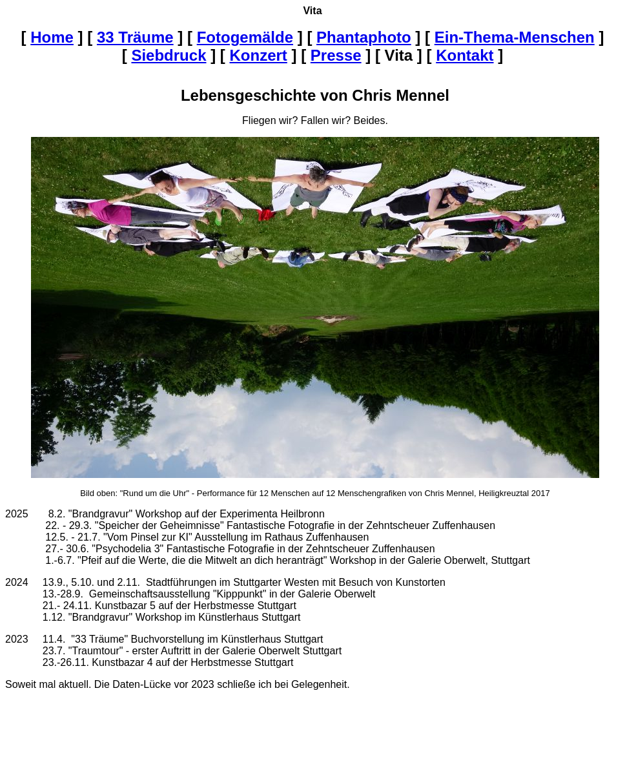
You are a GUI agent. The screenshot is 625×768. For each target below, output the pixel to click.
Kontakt (464, 55)
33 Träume (135, 37)
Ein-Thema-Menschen (515, 37)
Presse (336, 55)
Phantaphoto (363, 37)
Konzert (258, 55)
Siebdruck (168, 55)
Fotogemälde (245, 37)
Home (52, 37)
